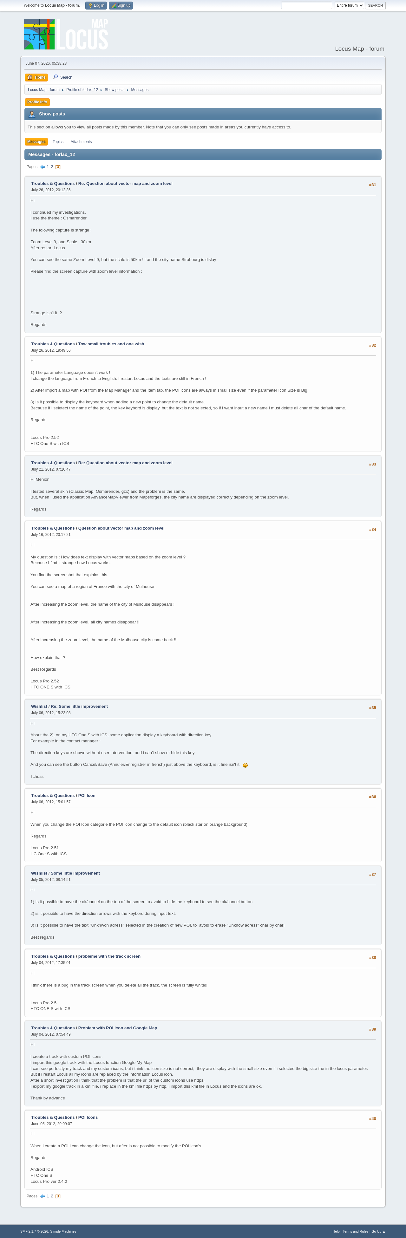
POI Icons (88, 1117)
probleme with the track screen (109, 956)
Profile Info (37, 102)
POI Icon (86, 795)
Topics (58, 142)
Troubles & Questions (53, 183)
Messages (36, 142)
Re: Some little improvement (79, 706)
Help (336, 1231)
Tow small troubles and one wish (111, 344)
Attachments (81, 142)
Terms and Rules (356, 1231)
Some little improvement (75, 873)
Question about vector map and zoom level (121, 528)
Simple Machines (63, 1231)
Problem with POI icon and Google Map (117, 1028)
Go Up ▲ (378, 1231)
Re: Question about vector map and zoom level (125, 183)
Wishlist (39, 706)
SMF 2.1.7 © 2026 (34, 1231)
